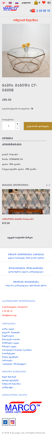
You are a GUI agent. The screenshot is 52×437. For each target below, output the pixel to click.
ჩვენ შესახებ (9, 377)
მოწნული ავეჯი (10, 343)
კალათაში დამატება (38, 126)
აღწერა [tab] (7, 138)
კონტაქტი (7, 387)
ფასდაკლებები (10, 380)
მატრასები (8, 336)
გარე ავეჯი (8, 329)
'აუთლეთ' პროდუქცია (14, 364)
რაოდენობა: (8, 119)
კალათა (26, 2)
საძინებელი (8, 353)
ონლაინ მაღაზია (11, 384)
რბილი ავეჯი (9, 346)
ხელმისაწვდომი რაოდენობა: (16, 108)
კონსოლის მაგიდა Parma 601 (18, 219)
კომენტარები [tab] (11, 144)
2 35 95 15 (43, 11)
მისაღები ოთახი (11, 339)
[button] (37, 2)
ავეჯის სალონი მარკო (20, 237)
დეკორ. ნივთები (11, 332)
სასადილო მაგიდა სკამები (17, 350)
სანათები (7, 360)
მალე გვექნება (10, 357)
